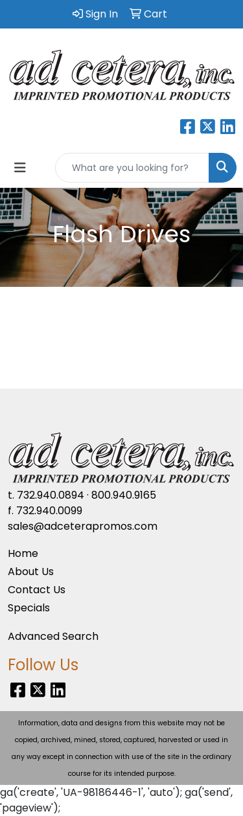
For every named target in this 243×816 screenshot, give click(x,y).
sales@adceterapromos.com (82, 526)
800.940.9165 (123, 495)
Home (23, 553)
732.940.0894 (50, 495)
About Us (31, 571)
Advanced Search (53, 636)
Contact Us (36, 589)
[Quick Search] (132, 168)
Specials (29, 607)
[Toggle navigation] (20, 168)
